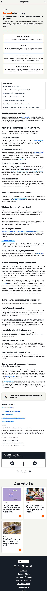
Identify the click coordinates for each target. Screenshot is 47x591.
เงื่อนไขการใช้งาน (23, 574)
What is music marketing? (8, 407)
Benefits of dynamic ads (7, 414)
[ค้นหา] (45, 1)
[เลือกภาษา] (23, 561)
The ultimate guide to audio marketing (11, 411)
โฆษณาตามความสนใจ (23, 580)
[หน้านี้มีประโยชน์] (35, 463)
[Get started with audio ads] (23, 56)
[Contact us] (23, 45)
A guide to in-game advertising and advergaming (13, 418)
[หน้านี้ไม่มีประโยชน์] (12, 463)
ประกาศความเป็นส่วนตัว (24, 577)
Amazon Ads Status (23, 587)
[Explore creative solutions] (23, 66)
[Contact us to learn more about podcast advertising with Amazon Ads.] (27, 396)
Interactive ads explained (8, 421)
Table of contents (7, 83)
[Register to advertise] (23, 36)
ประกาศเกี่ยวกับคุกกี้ (23, 584)
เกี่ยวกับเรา (23, 571)
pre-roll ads (39, 253)
